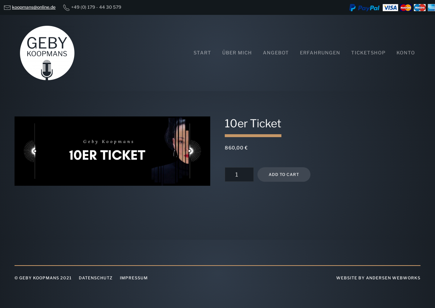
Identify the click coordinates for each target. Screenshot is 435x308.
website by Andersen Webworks (378, 277)
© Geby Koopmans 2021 (43, 277)
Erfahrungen (320, 53)
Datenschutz (96, 277)
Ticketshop (368, 53)
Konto (406, 53)
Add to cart (284, 174)
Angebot (276, 53)
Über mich (237, 53)
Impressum (134, 277)
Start (202, 53)
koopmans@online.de (34, 7)
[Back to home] (47, 53)
